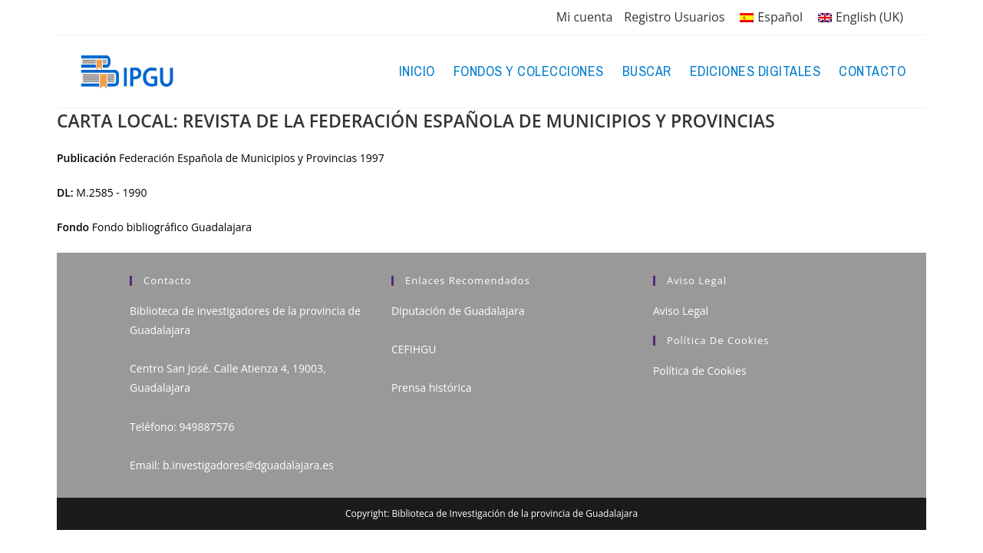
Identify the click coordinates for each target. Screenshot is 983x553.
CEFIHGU (413, 349)
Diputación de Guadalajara (458, 310)
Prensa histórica (431, 387)
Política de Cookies (700, 370)
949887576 (206, 426)
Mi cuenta (584, 16)
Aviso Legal (680, 310)
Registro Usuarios (674, 16)
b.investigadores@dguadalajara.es (248, 465)
